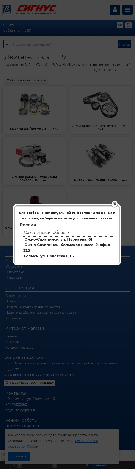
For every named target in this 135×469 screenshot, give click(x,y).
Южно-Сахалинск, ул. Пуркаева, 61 (57, 239)
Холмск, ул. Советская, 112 (48, 256)
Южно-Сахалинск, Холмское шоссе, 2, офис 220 (66, 248)
